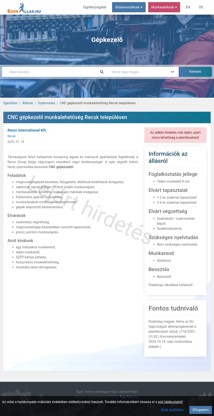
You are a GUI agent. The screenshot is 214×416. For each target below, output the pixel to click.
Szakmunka (46, 103)
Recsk (12, 136)
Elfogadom (200, 410)
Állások (27, 103)
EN (188, 7)
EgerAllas (10, 103)
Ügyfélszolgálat (95, 7)
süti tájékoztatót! (170, 402)
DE (201, 7)
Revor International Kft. (27, 130)
